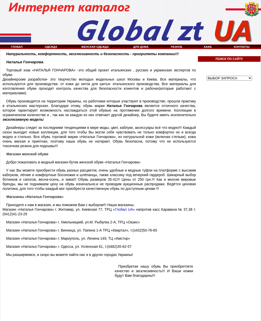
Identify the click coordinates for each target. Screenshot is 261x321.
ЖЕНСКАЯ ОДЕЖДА (95, 46)
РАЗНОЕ (176, 46)
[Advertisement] (229, 193)
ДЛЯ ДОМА (141, 46)
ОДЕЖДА (51, 46)
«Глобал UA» (124, 209)
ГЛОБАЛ (17, 46)
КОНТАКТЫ (242, 46)
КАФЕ (208, 46)
